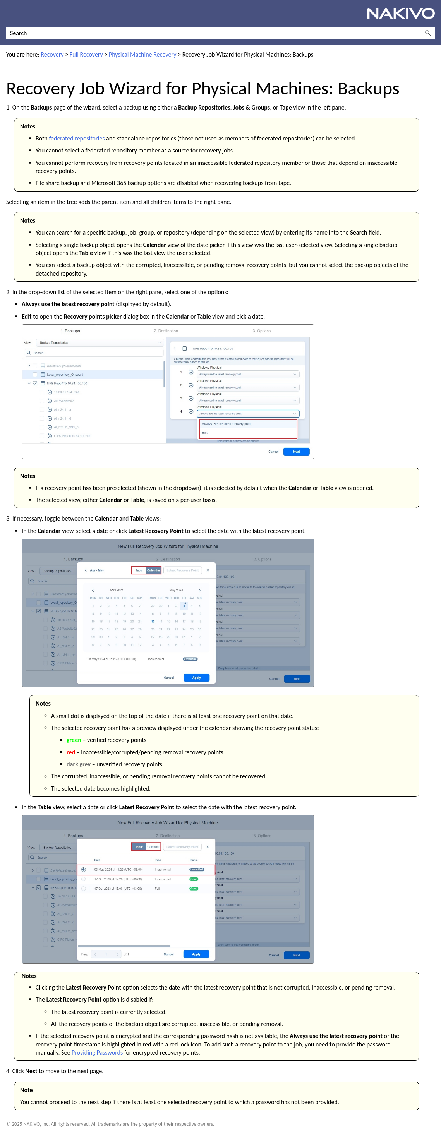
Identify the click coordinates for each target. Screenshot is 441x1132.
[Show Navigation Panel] (10, 13)
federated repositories (77, 138)
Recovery (52, 54)
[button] (428, 33)
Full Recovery (86, 54)
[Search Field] (220, 33)
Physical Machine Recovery (142, 54)
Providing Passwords (97, 1052)
